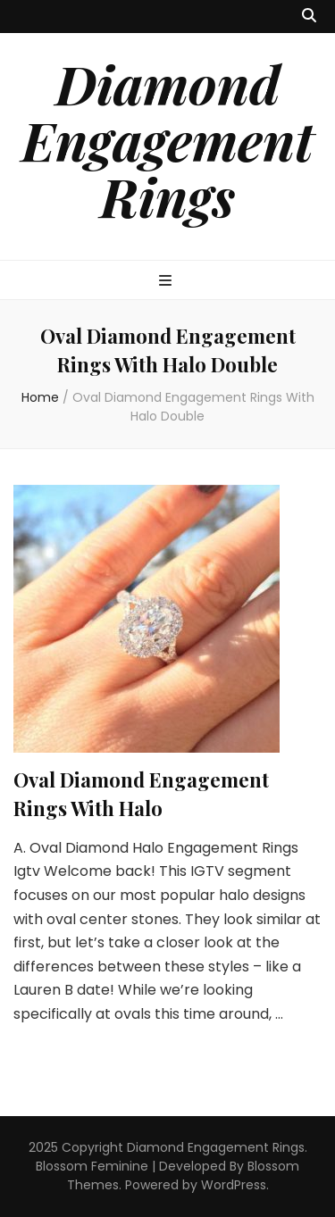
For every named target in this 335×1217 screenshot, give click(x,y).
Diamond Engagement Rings (167, 139)
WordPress (233, 1185)
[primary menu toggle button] (167, 282)
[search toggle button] (309, 16)
